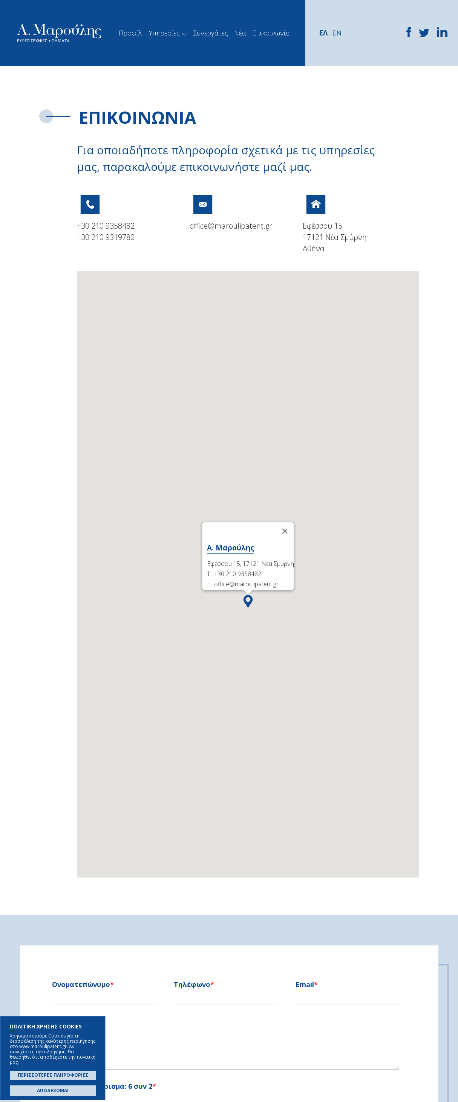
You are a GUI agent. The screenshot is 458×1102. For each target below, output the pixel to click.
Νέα (240, 32)
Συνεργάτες (210, 32)
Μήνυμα (66, 1021)
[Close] (285, 531)
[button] (248, 603)
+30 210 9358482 (106, 226)
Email (305, 984)
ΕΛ (323, 33)
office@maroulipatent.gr (231, 226)
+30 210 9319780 (106, 237)
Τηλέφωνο (192, 984)
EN (337, 33)
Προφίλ (130, 32)
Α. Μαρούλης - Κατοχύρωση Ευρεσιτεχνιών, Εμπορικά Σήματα (59, 33)
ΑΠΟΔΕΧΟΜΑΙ (53, 1090)
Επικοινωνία (271, 32)
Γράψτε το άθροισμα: (102, 1086)
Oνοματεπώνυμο (81, 984)
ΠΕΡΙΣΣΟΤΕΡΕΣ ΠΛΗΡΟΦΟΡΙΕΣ (53, 1075)
